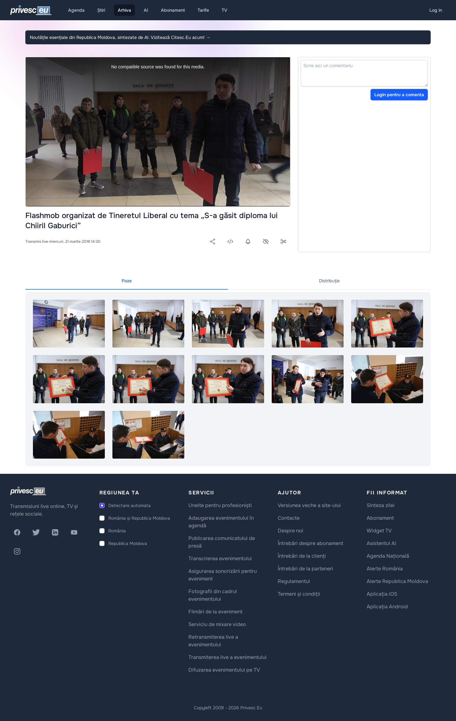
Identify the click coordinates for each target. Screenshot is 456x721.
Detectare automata (129, 505)
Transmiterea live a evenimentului (227, 657)
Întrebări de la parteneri (305, 568)
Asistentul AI (381, 543)
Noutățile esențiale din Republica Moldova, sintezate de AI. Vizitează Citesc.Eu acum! (120, 37)
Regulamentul (294, 581)
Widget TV (379, 530)
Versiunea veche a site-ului (309, 505)
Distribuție (329, 281)
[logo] (28, 490)
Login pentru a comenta (399, 94)
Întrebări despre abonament (310, 543)
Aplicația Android (387, 606)
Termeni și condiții (299, 594)
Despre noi (290, 530)
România (117, 531)
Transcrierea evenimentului (220, 558)
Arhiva (124, 10)
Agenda (76, 10)
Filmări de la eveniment (215, 611)
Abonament (173, 10)
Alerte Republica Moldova (397, 581)
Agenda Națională (388, 556)
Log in (435, 10)
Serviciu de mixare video (217, 624)
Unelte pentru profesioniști (220, 505)
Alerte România (385, 568)
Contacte (289, 518)
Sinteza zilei (381, 505)
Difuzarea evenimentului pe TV (224, 670)
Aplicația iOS (382, 594)
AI (146, 10)
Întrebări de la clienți (302, 556)
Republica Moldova (127, 543)
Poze (127, 281)
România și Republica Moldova (139, 518)
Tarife (203, 10)
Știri (101, 10)
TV (224, 10)
